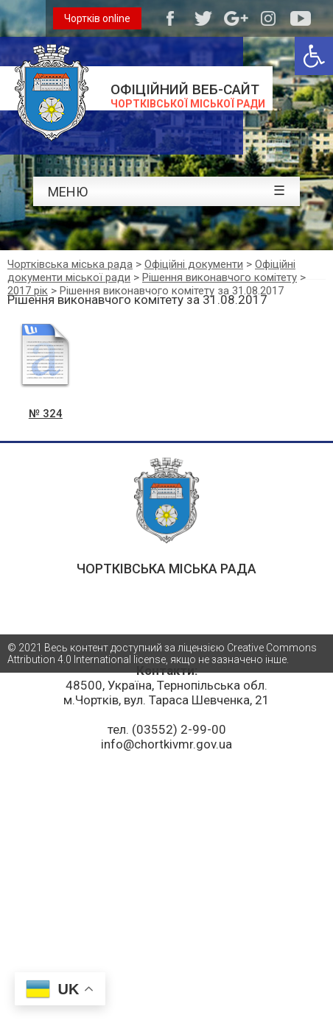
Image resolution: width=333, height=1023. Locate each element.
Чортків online (97, 18)
